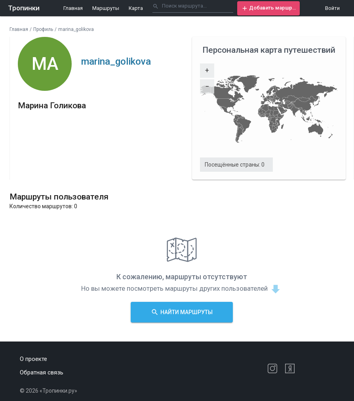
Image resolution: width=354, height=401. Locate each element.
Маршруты (105, 8)
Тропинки (24, 8)
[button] (268, 8)
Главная (73, 8)
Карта (136, 8)
